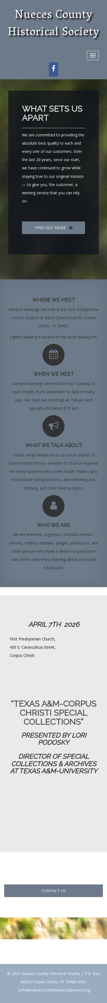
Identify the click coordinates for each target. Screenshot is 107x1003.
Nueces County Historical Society (53, 24)
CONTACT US (53, 890)
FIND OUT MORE (53, 227)
